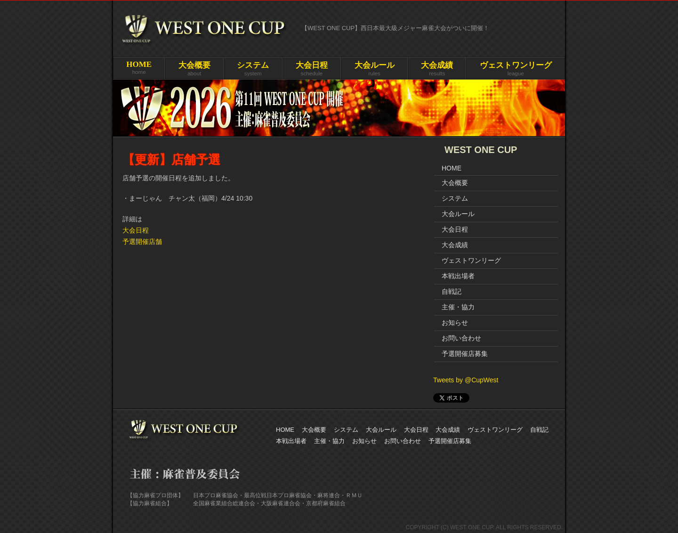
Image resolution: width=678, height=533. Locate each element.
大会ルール (458, 214)
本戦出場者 (458, 276)
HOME (451, 168)
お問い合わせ (461, 338)
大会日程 (135, 230)
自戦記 (451, 291)
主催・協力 (458, 307)
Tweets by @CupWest (465, 380)
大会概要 (455, 182)
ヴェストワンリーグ (471, 260)
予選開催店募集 (465, 353)
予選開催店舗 (142, 241)
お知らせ (455, 322)
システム (455, 198)
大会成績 (455, 245)
